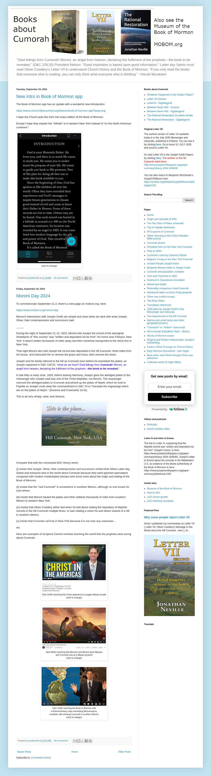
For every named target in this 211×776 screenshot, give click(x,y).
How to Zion (153, 492)
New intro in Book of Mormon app (49, 96)
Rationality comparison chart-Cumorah (168, 288)
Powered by (169, 409)
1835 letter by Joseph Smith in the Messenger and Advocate (165, 310)
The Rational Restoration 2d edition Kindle (170, 115)
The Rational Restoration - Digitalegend (168, 119)
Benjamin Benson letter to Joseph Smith (168, 267)
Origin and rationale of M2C (162, 219)
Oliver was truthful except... (162, 296)
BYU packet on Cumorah (160, 231)
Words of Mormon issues (160, 335)
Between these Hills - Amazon (163, 107)
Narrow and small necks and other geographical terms (165, 322)
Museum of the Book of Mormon (164, 488)
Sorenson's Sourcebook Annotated (165, 280)
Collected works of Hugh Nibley (164, 362)
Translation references (159, 305)
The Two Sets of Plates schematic (165, 223)
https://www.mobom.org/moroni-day (37, 310)
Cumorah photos (156, 242)
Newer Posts (24, 751)
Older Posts (124, 751)
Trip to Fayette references (161, 227)
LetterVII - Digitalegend (159, 103)
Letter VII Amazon (156, 99)
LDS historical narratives (160, 501)
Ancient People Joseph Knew (163, 263)
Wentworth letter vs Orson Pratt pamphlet (169, 292)
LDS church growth (157, 497)
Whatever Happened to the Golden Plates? (170, 94)
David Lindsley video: (158, 428)
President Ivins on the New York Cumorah (169, 247)
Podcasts (152, 424)
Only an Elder (154, 251)
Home (74, 751)
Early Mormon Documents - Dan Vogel (168, 351)
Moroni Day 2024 (33, 295)
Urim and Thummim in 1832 (162, 276)
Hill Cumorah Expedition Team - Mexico (168, 331)
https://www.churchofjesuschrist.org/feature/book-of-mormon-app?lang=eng (61, 110)
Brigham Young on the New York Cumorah (170, 259)
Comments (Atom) (41, 757)
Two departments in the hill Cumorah (167, 316)
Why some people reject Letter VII (167, 517)
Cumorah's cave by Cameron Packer (167, 255)
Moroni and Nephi (156, 284)
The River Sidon (156, 300)
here (158, 144)
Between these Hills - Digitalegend (165, 111)
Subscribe (169, 397)
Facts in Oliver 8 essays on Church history (170, 347)
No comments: (61, 278)
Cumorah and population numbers (165, 271)
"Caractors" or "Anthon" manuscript (166, 327)
